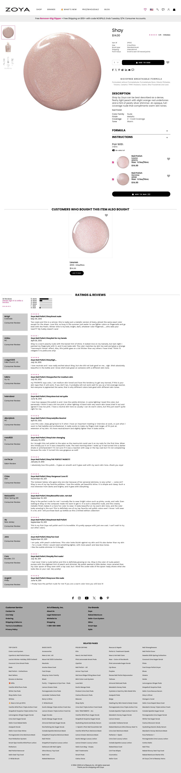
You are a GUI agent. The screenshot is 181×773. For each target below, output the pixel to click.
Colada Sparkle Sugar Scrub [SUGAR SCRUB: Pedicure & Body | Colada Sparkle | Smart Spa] (153, 711)
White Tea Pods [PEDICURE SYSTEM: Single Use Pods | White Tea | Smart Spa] (15, 691)
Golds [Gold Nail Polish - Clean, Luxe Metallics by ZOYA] (144, 679)
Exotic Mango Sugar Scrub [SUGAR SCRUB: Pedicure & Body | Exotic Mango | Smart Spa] (52, 719)
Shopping (51, 622)
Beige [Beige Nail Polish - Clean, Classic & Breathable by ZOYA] (111, 699)
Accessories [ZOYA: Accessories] (47, 651)
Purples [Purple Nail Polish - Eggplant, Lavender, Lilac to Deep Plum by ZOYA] (112, 671)
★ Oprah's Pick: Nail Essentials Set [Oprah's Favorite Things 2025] (89, 727)
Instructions (140, 137)
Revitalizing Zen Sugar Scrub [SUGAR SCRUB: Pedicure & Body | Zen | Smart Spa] (53, 727)
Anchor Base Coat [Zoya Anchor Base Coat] (49, 667)
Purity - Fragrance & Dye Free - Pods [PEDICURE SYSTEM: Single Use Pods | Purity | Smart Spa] (56, 683)
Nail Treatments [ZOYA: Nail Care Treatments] (82, 750)
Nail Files (146, 747)
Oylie (90, 629)
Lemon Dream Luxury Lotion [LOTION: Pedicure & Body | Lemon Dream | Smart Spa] (86, 743)
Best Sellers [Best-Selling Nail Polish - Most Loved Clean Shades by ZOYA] (13, 675)
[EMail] (129, 69)
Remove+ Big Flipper (50, 18)
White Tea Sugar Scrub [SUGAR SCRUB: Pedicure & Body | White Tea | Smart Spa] (151, 719)
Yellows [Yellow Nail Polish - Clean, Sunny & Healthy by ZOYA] (112, 679)
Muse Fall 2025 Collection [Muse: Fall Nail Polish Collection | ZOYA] (52, 659)
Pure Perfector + (148, 735)
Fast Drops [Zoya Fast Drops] (46, 671)
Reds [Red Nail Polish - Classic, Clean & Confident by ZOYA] (10, 667)
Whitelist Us (52, 618)
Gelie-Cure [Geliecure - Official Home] (113, 758)
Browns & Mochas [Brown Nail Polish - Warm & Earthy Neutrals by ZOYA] (16, 679)
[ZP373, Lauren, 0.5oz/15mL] (90, 239)
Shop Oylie (80, 703)
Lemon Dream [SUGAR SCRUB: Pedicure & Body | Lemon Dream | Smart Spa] (114, 719)
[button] (17, 9)
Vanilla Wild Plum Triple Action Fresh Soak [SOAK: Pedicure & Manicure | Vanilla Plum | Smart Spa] (23, 707)
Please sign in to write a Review (13, 301)
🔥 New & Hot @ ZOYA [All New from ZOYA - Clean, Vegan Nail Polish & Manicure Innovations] (17, 703)
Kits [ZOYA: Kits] (77, 651)
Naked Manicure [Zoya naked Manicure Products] (48, 758)
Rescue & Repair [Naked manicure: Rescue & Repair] (115, 647)
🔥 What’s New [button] (69, 9)
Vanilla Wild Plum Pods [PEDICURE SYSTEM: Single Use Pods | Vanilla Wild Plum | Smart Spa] (18, 687)
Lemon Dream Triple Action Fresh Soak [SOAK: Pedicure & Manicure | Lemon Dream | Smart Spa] (56, 711)
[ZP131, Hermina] (140, 179)
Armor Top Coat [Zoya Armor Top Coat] (82, 671)
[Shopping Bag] (174, 10)
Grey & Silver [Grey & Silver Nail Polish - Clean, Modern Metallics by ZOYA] (147, 695)
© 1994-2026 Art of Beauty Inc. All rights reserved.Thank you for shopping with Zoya (90, 766)
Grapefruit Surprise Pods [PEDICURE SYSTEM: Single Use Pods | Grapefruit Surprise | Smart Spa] (151, 687)
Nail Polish (117, 110)
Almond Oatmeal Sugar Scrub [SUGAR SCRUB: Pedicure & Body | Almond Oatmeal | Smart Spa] (53, 723)
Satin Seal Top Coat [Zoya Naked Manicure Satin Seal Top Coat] (16, 755)
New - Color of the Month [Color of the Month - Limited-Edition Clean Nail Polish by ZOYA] (118, 659)
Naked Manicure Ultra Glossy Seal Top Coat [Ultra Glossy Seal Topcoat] (123, 727)
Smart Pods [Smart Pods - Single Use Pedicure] (80, 755)
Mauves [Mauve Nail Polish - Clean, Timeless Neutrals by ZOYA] (79, 699)
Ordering (9, 618)
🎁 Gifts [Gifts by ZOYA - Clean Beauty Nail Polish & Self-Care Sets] (12, 683)
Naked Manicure (95, 615)
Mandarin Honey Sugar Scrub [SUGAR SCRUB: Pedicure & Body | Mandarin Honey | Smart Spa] (120, 715)
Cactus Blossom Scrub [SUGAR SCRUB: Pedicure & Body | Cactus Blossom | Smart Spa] (151, 723)
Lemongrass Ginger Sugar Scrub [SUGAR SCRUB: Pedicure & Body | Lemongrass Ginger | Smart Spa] (21, 715)
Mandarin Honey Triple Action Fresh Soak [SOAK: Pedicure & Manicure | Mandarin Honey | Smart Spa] (156, 707)
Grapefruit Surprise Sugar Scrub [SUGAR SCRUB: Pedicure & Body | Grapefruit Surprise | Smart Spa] (88, 719)
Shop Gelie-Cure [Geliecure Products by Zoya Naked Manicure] (15, 695)
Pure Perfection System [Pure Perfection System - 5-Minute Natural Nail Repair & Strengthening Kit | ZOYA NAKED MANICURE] (18, 739)
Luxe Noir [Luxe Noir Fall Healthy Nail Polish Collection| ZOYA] (79, 683)
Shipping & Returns (14, 622)
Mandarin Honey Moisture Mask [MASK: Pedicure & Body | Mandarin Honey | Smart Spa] (154, 731)
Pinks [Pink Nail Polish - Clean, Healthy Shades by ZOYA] (144, 663)
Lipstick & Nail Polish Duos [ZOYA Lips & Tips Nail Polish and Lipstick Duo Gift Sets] (19, 655)
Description (121, 93)
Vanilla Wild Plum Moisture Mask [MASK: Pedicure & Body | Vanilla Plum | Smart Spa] (88, 731)
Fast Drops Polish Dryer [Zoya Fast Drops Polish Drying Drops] (151, 667)
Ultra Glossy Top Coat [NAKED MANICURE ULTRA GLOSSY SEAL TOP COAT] (50, 750)
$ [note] (134, 166)
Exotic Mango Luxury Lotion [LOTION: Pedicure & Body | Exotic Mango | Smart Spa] (86, 739)
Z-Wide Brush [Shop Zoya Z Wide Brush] (47, 703)
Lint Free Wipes (115, 750)
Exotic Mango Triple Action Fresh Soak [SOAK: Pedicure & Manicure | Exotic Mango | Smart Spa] (56, 707)
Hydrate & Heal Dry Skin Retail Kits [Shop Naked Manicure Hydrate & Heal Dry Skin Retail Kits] (122, 691)
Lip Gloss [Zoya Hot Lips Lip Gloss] (112, 667)
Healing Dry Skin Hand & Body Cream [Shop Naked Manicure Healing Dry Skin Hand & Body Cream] (123, 703)
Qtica (90, 622)
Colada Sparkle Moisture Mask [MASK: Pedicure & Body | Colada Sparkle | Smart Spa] (54, 731)
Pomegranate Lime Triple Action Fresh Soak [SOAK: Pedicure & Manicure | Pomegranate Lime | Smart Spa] (123, 707)
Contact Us (10, 611)
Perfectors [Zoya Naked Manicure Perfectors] (12, 747)
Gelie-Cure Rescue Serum (152, 691)
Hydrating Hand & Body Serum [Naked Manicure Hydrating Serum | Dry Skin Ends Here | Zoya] (154, 727)
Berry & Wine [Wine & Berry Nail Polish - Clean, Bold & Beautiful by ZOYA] (47, 699)
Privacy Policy (11, 629)
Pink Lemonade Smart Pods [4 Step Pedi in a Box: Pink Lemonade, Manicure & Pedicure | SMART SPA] (86, 659)
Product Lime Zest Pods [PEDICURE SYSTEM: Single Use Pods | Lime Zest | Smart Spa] (85, 691)
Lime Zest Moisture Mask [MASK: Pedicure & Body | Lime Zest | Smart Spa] (118, 731)
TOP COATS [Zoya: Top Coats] (13, 647)
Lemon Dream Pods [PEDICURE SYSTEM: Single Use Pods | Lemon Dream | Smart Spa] (49, 687)
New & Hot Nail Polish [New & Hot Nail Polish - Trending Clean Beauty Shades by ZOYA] (84, 655)
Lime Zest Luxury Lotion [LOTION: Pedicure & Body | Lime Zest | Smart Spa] (118, 739)
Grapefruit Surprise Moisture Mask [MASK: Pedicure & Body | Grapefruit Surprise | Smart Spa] (55, 735)
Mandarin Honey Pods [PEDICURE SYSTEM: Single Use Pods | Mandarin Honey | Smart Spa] (117, 687)
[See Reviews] (159, 35)
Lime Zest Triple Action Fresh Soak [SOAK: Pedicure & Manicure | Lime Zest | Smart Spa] (89, 707)
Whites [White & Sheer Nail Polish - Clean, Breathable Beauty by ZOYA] (11, 699)
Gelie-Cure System (96, 618)
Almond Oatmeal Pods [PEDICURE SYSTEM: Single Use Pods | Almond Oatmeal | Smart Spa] (118, 683)
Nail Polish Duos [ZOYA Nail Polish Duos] (148, 651)
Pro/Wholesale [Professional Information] (90, 9)
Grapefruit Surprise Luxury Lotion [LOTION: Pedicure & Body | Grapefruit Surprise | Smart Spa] (55, 743)
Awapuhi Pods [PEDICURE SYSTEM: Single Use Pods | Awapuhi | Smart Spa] (114, 695)
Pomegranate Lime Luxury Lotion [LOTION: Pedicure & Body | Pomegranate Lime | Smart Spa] (155, 739)
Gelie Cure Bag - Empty (85, 747)
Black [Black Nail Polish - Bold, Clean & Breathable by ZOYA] (44, 679)
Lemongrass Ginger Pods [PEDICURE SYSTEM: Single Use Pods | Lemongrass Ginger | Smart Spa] (152, 683)
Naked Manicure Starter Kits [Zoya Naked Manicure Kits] (153, 755)
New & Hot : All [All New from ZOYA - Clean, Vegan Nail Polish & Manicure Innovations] (47, 655)
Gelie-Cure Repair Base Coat (153, 703)
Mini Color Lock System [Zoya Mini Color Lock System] (85, 679)
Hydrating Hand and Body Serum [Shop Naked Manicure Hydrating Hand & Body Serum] (88, 723)
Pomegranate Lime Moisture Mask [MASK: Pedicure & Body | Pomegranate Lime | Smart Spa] (22, 735)
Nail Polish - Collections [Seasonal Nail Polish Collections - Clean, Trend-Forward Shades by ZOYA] (18, 671)
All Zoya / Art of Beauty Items (153, 758)
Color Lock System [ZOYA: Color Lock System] (16, 651)
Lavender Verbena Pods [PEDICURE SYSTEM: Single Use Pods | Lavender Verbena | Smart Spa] (51, 695)
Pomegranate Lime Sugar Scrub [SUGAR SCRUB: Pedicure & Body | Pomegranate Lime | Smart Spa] (154, 715)
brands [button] (51, 9)
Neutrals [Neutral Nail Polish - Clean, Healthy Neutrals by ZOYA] (45, 663)
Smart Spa (92, 626)
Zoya (90, 611)
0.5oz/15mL (124, 45)
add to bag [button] (136, 62)
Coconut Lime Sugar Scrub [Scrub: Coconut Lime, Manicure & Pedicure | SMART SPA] (152, 659)
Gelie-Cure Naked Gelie (18, 723)
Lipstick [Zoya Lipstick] (79, 663)
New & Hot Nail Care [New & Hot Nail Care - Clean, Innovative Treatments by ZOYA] (117, 655)
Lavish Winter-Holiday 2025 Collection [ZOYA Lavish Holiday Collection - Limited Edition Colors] (23, 659)
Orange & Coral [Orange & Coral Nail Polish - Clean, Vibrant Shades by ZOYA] (148, 699)
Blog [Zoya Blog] (107, 9)
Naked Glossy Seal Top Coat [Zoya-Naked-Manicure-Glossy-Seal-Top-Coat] (153, 750)
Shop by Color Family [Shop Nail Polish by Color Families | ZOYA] (50, 675)
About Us (50, 611)
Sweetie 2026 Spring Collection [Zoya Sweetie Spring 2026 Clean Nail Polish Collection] (154, 655)
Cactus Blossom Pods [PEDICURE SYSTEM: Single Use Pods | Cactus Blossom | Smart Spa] (84, 695)
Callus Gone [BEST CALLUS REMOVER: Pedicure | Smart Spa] (80, 758)
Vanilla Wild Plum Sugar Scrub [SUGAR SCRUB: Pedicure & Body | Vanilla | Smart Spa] (87, 715)
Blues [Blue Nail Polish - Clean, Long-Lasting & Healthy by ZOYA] (144, 671)
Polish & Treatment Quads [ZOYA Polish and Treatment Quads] (119, 651)
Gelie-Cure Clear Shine (17, 731)
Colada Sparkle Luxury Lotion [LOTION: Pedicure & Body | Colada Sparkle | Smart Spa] (120, 743)
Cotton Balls (147, 743)
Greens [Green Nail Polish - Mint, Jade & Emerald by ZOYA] (145, 675)
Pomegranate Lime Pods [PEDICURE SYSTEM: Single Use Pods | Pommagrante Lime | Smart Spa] (51, 691)
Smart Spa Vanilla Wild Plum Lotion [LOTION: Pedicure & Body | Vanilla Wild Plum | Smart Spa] (22, 743)
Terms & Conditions (14, 626)
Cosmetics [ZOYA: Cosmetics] (113, 755)
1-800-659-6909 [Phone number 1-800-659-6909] (54, 626)
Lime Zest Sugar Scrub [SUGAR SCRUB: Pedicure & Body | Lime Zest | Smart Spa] (17, 719)
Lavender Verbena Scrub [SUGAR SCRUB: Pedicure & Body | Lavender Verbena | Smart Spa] (118, 723)
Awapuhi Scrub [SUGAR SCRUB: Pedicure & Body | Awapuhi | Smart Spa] (14, 727)
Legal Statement (54, 615)
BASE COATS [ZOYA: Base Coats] (46, 647)
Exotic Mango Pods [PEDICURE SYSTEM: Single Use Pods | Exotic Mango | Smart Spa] (83, 687)
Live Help (9, 615)
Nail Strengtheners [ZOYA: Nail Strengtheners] (149, 647)
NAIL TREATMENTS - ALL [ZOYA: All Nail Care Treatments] (84, 711)
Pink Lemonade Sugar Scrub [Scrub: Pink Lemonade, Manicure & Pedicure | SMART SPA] (119, 663)
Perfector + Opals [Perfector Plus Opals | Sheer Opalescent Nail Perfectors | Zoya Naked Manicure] (115, 735)
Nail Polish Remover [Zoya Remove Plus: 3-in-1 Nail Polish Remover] (16, 750)
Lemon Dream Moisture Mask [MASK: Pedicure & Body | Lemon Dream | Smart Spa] (87, 735)
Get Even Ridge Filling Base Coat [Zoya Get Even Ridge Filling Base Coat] (88, 675)
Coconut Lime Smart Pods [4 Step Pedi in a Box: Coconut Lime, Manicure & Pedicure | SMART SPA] (19, 663)
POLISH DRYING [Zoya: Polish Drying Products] (81, 647)
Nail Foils (45, 755)
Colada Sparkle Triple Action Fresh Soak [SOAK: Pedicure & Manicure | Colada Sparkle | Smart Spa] (123, 711)
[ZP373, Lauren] (140, 162)
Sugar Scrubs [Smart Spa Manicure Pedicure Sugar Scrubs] (47, 715)
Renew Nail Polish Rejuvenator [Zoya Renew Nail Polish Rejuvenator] (121, 675)
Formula (140, 130)
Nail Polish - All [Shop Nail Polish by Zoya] (82, 667)
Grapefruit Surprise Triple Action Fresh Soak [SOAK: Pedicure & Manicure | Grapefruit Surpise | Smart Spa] (23, 711)
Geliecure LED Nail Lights (51, 747)
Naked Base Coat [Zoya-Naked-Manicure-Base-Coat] (115, 747)
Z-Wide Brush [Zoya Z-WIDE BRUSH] (14, 758)
